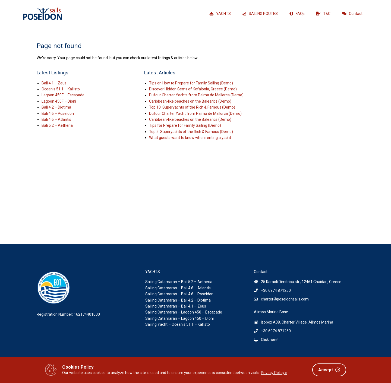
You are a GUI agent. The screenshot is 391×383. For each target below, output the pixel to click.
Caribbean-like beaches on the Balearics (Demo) (190, 101)
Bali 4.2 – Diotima (56, 107)
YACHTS (220, 13)
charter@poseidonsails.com (285, 299)
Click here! (269, 339)
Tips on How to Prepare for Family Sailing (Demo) (191, 83)
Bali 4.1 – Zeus (54, 83)
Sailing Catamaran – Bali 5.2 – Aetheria (178, 282)
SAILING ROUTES (260, 13)
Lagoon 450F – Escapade (63, 95)
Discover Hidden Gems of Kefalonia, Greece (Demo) (193, 89)
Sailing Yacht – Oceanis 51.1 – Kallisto (177, 324)
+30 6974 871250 (276, 290)
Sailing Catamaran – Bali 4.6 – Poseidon (179, 294)
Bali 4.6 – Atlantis (56, 119)
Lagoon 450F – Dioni (59, 101)
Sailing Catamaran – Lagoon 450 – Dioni (179, 318)
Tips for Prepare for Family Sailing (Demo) (185, 125)
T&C (323, 13)
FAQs (297, 13)
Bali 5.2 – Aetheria (57, 125)
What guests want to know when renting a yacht (190, 137)
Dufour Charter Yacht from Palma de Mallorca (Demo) (195, 113)
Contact (352, 13)
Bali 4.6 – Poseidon (58, 113)
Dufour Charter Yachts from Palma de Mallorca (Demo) (196, 95)
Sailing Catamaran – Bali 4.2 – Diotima (178, 300)
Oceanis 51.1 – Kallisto (61, 89)
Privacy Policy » (274, 373)
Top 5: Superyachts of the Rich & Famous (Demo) (191, 131)
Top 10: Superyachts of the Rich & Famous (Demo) (192, 107)
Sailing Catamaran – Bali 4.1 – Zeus (175, 306)
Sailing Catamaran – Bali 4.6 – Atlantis (178, 288)
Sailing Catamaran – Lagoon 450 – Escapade (183, 312)
